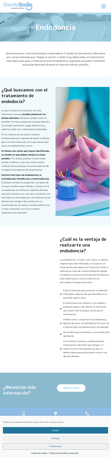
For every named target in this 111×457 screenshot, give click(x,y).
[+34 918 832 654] (87, 413)
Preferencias (55, 446)
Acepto (55, 430)
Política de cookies (39, 453)
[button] (103, 6)
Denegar (55, 438)
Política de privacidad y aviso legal (63, 453)
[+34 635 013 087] (23, 413)
